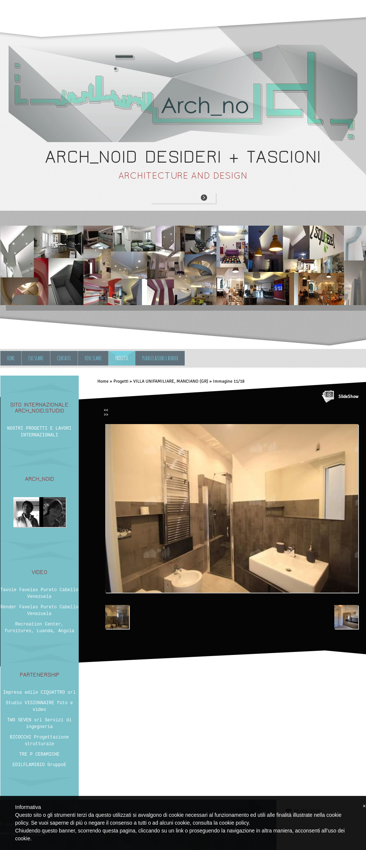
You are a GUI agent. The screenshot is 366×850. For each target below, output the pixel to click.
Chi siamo (35, 358)
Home (11, 358)
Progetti (121, 358)
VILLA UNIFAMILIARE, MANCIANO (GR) (170, 381)
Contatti (64, 358)
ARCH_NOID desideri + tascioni (183, 156)
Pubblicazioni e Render (160, 358)
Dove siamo (93, 358)
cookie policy (233, 823)
